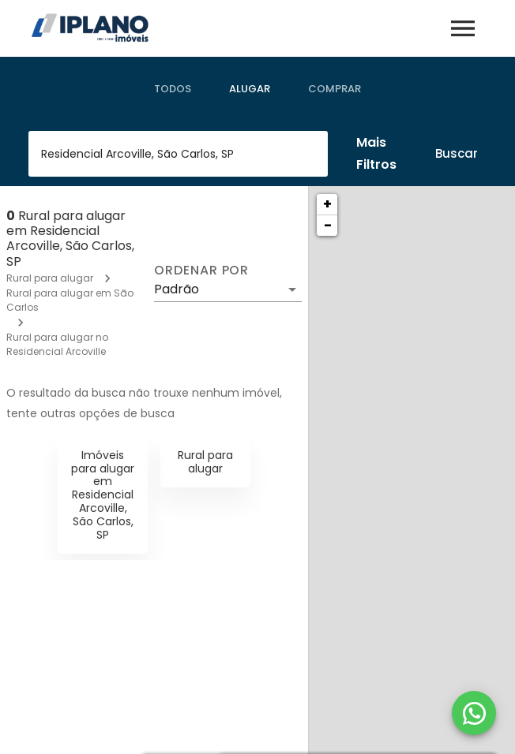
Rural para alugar (49, 278)
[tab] (172, 89)
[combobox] (178, 154)
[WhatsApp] (474, 713)
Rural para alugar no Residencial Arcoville (57, 344)
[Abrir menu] (463, 28)
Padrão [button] (176, 289)
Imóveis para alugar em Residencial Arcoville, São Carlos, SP (102, 495)
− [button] (328, 225)
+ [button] (327, 204)
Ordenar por (201, 270)
